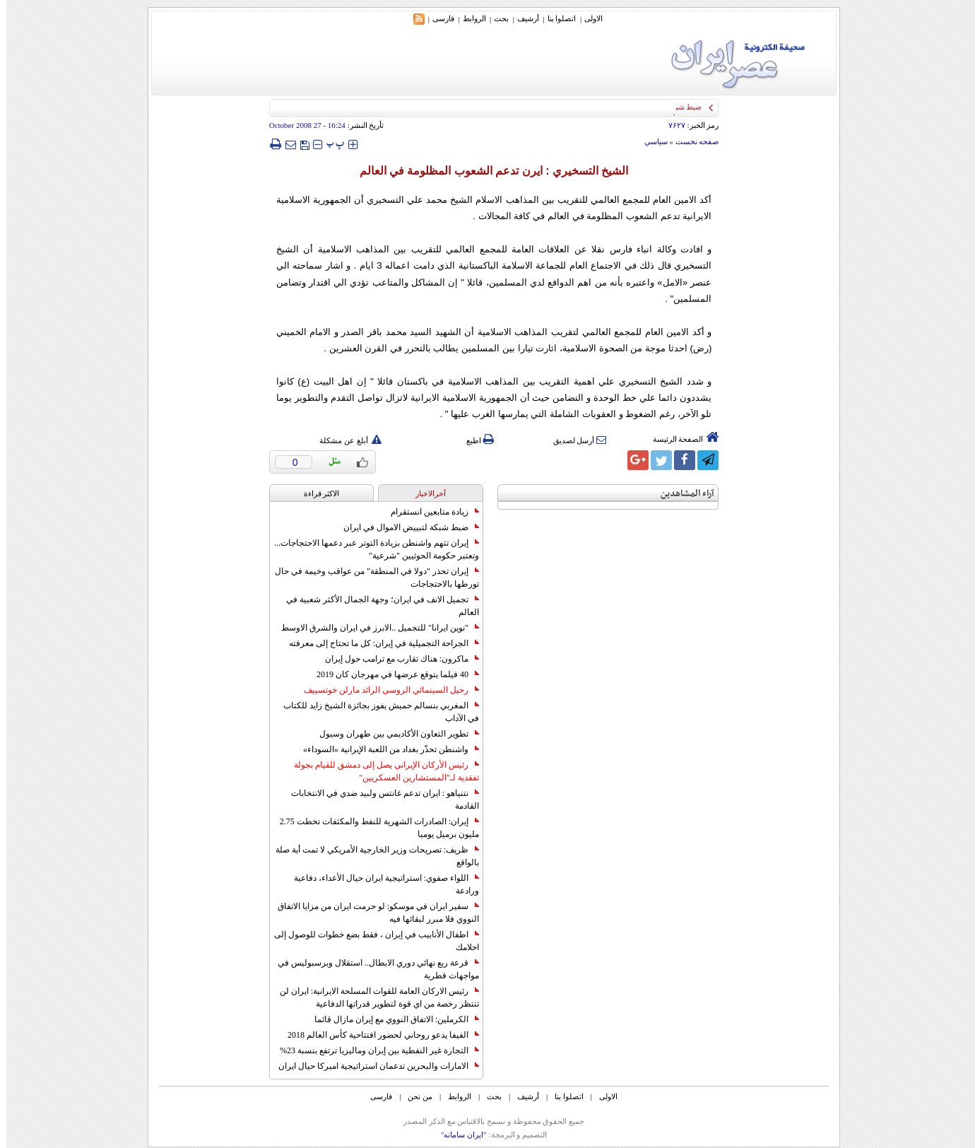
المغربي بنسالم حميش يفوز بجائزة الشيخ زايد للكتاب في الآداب (375, 712)
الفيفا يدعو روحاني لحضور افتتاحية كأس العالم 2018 (377, 1035)
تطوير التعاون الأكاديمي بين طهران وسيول (393, 734)
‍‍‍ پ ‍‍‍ (329, 144)
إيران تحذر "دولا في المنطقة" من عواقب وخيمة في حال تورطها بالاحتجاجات (370, 577)
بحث (495, 18)
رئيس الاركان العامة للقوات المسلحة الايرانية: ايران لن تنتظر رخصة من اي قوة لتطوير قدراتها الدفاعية (373, 997)
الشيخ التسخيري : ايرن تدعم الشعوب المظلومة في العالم (487, 171)
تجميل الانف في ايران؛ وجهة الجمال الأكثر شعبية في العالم (376, 605)
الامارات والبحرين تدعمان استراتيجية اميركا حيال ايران (372, 1066)
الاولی (587, 18)
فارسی (437, 18)
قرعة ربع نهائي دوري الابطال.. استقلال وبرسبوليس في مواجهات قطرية (372, 969)
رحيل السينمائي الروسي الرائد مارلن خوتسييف (385, 690)
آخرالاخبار (424, 493)
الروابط (468, 18)
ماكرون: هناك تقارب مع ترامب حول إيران (396, 659)
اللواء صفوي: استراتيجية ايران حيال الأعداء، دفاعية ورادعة (380, 884)
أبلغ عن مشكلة (344, 440)
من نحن (413, 1096)
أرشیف (522, 18)
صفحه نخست (691, 141)
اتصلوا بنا (555, 18)
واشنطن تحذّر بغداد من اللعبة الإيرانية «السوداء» (385, 749)
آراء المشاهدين (681, 494)
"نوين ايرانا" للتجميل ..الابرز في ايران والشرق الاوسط (374, 628)
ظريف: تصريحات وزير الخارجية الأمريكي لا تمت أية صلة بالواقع (371, 856)
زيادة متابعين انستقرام (428, 512)
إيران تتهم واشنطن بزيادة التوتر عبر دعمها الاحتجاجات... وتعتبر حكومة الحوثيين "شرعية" (370, 549)
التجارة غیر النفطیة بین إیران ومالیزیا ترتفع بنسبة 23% (373, 1050)
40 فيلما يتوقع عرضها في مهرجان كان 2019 (391, 674)
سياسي (649, 141)
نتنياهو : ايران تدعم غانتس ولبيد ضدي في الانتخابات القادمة (379, 799)
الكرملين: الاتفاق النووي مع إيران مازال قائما (390, 1019)
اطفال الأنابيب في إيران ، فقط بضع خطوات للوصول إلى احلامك (370, 941)
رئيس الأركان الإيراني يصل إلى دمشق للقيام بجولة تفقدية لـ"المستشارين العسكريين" (380, 771)
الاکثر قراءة (315, 493)
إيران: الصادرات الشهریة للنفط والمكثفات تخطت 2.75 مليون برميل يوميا (373, 827)
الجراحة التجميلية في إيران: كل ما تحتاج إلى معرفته (378, 643)
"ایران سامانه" (457, 1134)
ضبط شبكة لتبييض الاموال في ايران (405, 527)
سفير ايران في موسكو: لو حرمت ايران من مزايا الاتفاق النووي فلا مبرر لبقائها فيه (372, 912)
